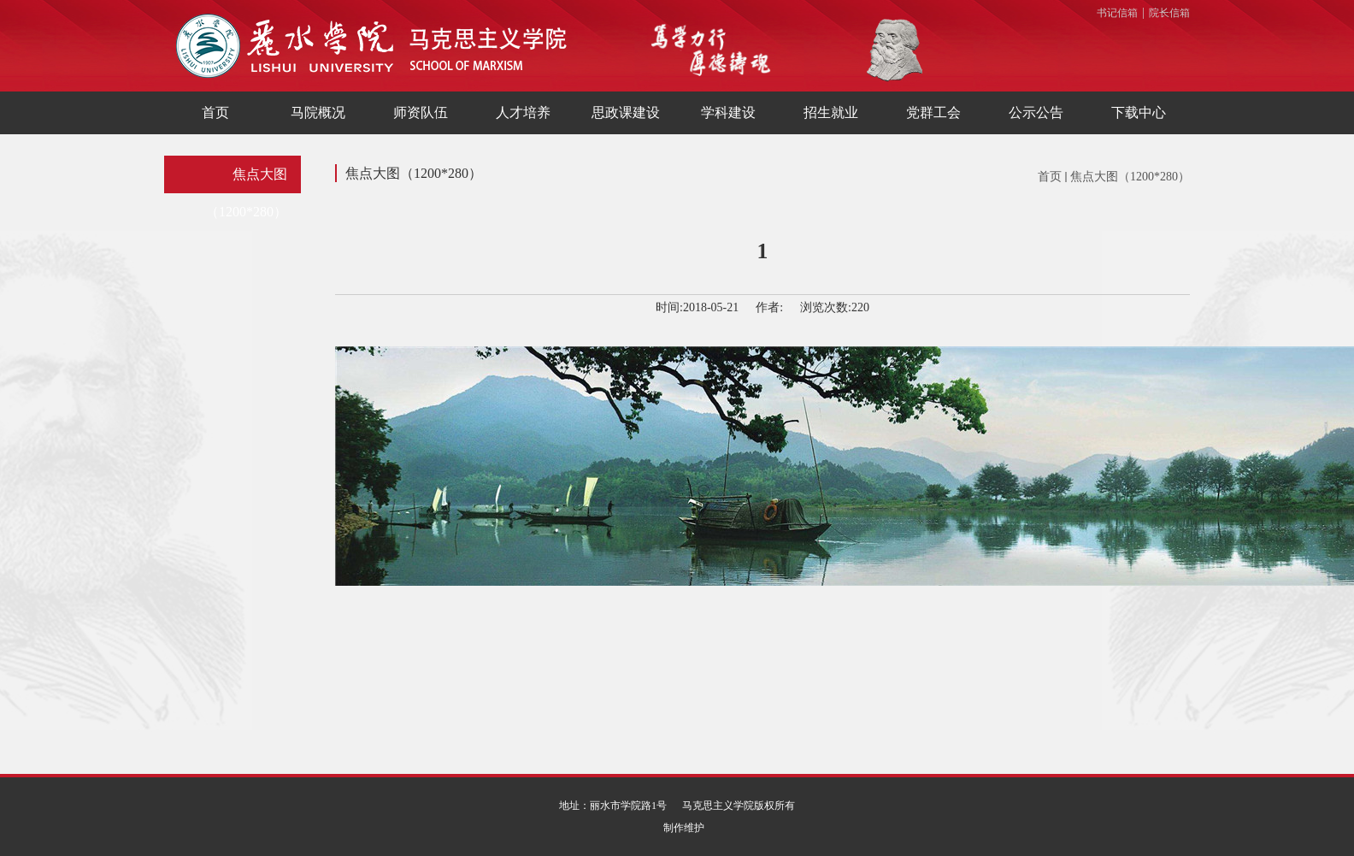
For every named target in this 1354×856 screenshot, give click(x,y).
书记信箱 (1117, 13)
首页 (1050, 176)
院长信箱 (1169, 13)
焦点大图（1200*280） (1130, 176)
